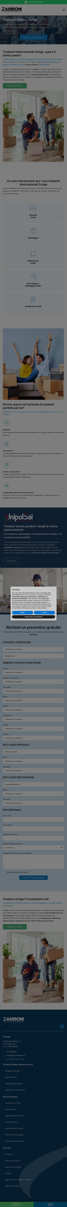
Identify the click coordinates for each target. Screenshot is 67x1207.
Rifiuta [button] (23, 612)
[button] (54, 589)
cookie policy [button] (45, 598)
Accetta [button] (44, 612)
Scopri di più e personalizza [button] (33, 617)
